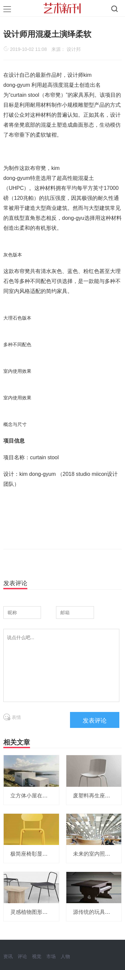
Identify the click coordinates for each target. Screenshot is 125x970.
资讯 (8, 956)
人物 (65, 956)
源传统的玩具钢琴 (94, 912)
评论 (22, 956)
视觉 (36, 956)
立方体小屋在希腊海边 (37, 795)
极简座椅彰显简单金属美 (39, 854)
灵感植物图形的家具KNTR (41, 912)
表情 (12, 717)
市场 (51, 956)
